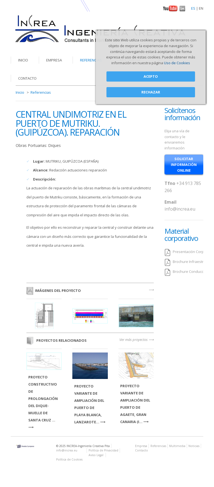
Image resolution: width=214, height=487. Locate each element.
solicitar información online (184, 164)
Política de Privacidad (103, 450)
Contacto (27, 78)
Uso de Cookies (177, 62)
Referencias (91, 60)
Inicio (23, 60)
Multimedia (177, 446)
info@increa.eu (179, 209)
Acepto (151, 76)
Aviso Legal (96, 455)
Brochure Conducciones (193, 271)
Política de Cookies (69, 459)
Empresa (54, 60)
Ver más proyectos (133, 339)
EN (201, 8)
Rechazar (150, 92)
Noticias (193, 446)
